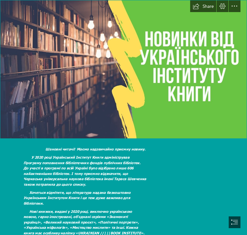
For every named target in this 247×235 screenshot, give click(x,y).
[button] (203, 6)
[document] (123, 117)
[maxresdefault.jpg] (123, 69)
